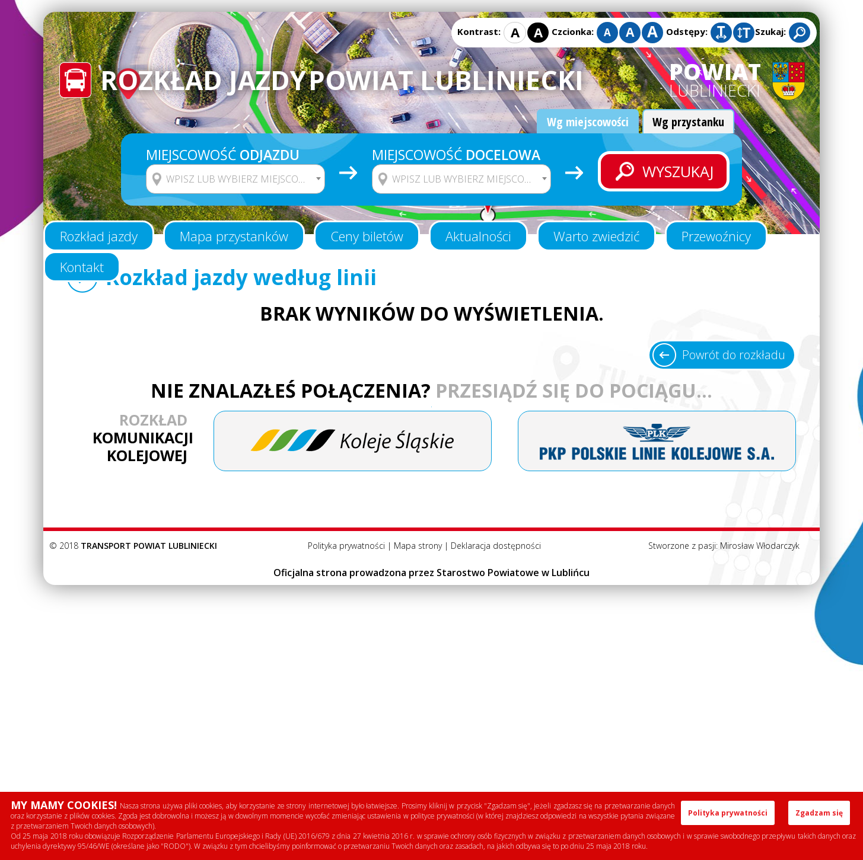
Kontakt (82, 267)
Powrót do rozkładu (733, 355)
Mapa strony (418, 545)
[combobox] (235, 179)
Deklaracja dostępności (496, 545)
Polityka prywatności (346, 545)
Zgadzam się (819, 813)
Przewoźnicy (716, 236)
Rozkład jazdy (99, 236)
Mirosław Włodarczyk (760, 545)
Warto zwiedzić (596, 236)
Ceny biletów (366, 236)
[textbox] (242, 179)
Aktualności (478, 236)
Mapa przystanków (234, 236)
